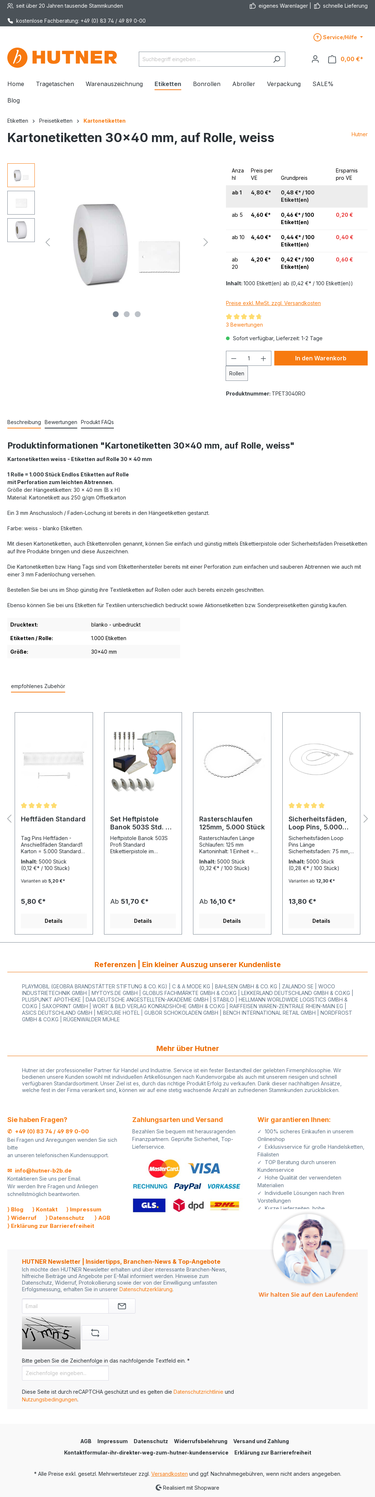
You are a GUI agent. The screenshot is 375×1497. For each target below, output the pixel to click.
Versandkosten (169, 1474)
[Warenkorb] (346, 59)
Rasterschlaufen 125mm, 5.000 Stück (232, 823)
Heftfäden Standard (53, 819)
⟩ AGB (102, 1217)
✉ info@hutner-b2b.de (39, 1170)
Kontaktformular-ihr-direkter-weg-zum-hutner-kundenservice (146, 1452)
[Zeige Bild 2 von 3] (127, 314)
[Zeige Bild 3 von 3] (138, 314)
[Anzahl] (249, 358)
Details (54, 921)
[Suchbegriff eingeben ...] (203, 59)
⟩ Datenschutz (64, 1217)
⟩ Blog (15, 1209)
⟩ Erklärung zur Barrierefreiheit (50, 1225)
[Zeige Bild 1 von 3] (116, 314)
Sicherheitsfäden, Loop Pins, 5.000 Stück (318, 823)
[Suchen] (276, 59)
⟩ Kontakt (44, 1209)
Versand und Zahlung (261, 1441)
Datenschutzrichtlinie (198, 1392)
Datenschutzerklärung (145, 1289)
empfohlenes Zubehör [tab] (38, 686)
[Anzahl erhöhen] (263, 358)
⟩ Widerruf (22, 1217)
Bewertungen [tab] (61, 422)
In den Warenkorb (320, 358)
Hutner (360, 134)
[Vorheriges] (47, 242)
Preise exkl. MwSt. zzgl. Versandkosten (273, 303)
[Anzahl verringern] (233, 358)
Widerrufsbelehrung (200, 1441)
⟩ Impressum (83, 1209)
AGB (86, 1441)
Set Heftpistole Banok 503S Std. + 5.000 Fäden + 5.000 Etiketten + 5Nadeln (140, 823)
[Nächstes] (205, 242)
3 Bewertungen (244, 325)
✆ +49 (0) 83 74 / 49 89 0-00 (48, 1131)
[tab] (24, 422)
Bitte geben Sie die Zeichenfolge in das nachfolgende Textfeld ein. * (106, 1360)
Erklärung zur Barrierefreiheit (272, 1452)
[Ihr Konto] (315, 59)
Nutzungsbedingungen (49, 1399)
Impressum (112, 1441)
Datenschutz (151, 1441)
